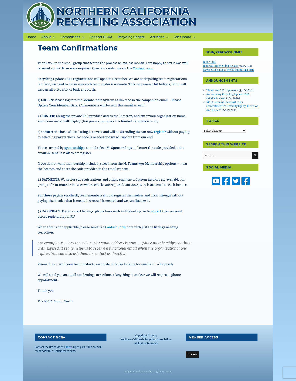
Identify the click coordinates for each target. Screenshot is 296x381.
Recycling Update (131, 37)
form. (69, 347)
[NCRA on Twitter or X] (235, 181)
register (160, 132)
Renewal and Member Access (221, 66)
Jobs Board (182, 37)
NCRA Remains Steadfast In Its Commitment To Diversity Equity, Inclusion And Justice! (232, 106)
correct (156, 211)
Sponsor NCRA (100, 37)
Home (31, 37)
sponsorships (74, 148)
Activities (157, 37)
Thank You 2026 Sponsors (222, 90)
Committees (70, 37)
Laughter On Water (162, 371)
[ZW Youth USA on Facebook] (245, 181)
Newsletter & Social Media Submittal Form (228, 69)
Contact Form (143, 68)
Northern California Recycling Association (126, 16)
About (46, 37)
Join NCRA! (209, 62)
